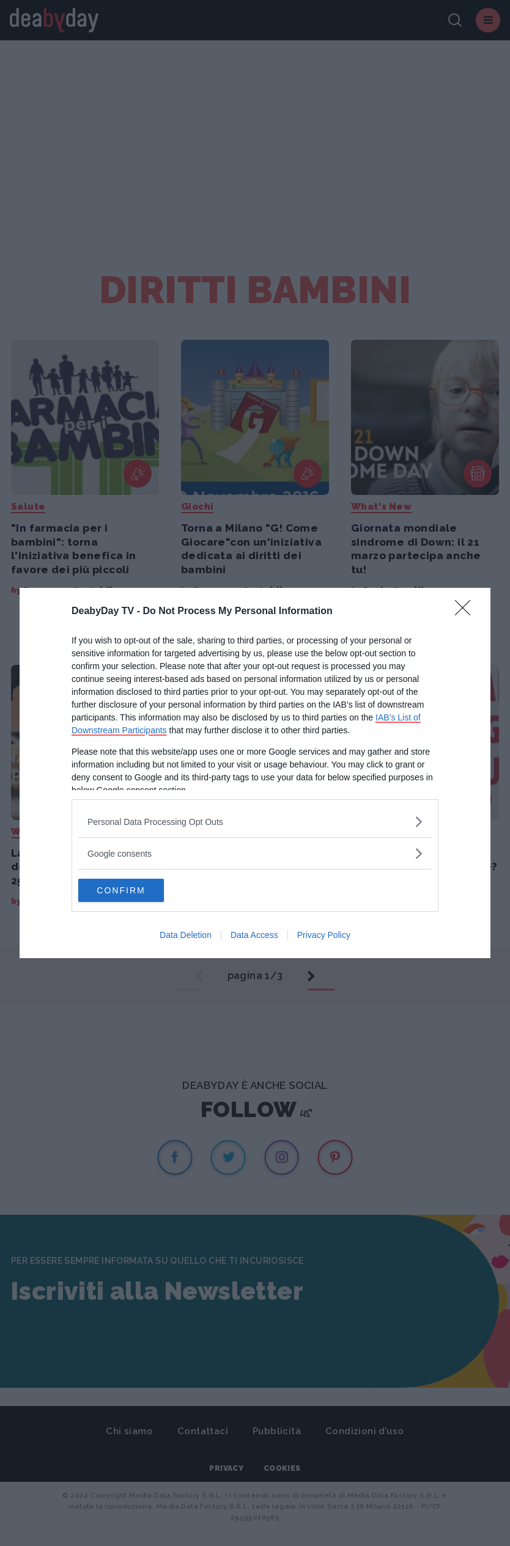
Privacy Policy (323, 935)
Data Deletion (186, 935)
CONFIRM (136, 890)
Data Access (254, 935)
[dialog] (255, 773)
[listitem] (255, 821)
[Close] (466, 611)
